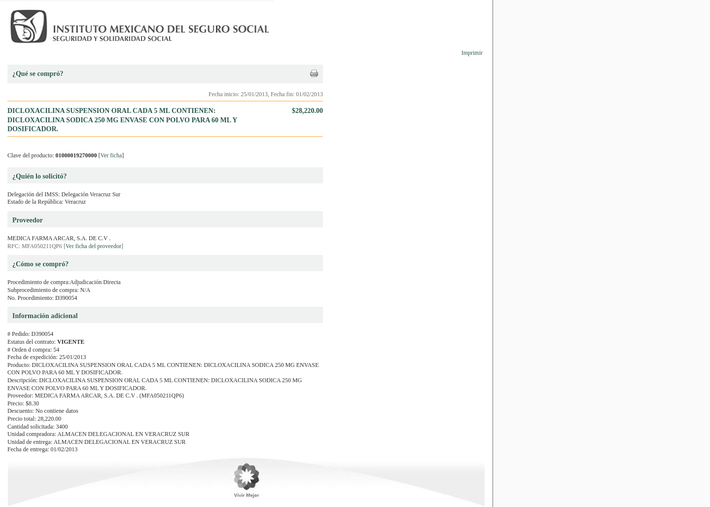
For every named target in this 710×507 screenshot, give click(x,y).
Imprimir (472, 52)
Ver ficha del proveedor (93, 246)
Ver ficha (111, 155)
